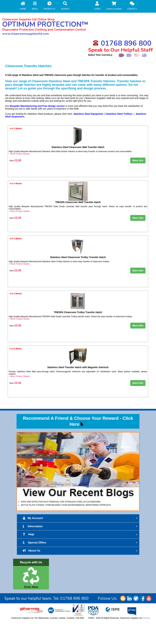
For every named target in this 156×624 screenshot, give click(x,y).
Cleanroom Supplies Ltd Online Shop (28, 19)
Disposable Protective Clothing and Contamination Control (44, 30)
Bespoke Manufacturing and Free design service (37, 106)
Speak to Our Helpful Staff (120, 49)
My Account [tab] (80, 518)
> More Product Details (19, 154)
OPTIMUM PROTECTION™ (45, 24)
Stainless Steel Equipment (88, 113)
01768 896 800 (122, 43)
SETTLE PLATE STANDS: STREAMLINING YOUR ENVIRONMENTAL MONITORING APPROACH (66, 505)
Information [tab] (80, 526)
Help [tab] (80, 534)
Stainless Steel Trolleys (119, 113)
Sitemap (146, 618)
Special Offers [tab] (80, 542)
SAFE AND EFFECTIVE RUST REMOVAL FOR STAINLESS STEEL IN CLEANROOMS (60, 502)
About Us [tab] (80, 550)
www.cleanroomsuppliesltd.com (25, 34)
